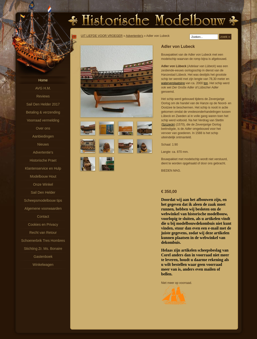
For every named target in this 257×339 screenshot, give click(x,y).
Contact (43, 216)
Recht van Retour (43, 233)
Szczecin (168, 124)
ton (206, 83)
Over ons (43, 128)
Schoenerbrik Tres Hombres (43, 241)
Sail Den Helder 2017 (43, 104)
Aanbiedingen (43, 136)
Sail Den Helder (43, 192)
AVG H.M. (43, 88)
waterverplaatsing (173, 83)
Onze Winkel (43, 184)
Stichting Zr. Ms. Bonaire (43, 249)
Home (43, 80)
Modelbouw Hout (43, 176)
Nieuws (43, 144)
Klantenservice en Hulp (43, 168)
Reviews (43, 96)
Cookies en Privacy (43, 224)
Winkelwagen (43, 265)
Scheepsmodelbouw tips (43, 200)
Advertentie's (43, 152)
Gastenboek (43, 257)
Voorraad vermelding (43, 120)
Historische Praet (43, 160)
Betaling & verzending (43, 112)
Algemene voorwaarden (43, 208)
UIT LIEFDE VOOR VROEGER (101, 36)
